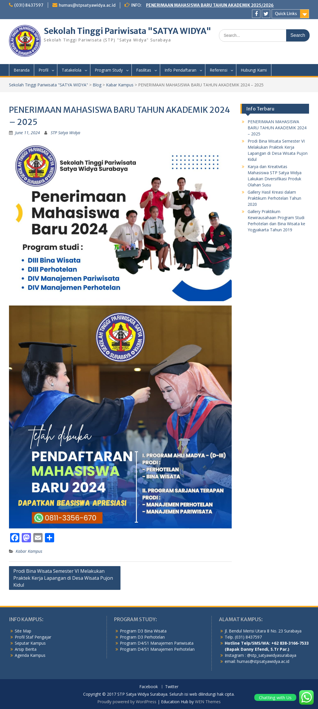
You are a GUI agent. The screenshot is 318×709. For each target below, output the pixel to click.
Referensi (218, 70)
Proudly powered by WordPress (126, 701)
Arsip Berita (25, 649)
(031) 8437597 (28, 5)
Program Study (109, 70)
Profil (43, 70)
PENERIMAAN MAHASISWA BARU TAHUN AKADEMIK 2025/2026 (210, 5)
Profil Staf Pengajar (33, 637)
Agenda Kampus (30, 655)
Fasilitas (143, 70)
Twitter (171, 687)
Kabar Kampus (29, 551)
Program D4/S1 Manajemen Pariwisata (156, 643)
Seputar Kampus (30, 643)
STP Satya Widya (65, 132)
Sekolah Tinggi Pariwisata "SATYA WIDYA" (127, 31)
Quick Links (286, 13)
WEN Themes (208, 701)
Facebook (148, 687)
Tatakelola (71, 70)
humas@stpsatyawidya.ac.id (87, 5)
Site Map (23, 631)
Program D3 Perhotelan (142, 637)
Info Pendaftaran (180, 70)
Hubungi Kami (254, 70)
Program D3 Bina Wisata (143, 631)
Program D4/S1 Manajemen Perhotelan (157, 649)
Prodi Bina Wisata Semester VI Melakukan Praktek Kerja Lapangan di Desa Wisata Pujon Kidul (63, 578)
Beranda (22, 70)
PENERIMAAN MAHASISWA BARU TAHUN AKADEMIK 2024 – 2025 (277, 128)
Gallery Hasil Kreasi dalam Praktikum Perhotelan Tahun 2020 (274, 198)
